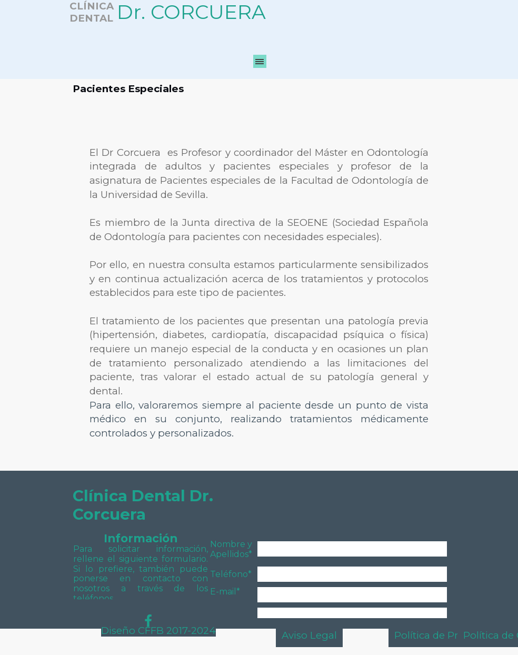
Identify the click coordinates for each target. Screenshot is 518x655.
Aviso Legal (309, 635)
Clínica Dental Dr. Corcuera (145, 505)
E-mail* (225, 592)
